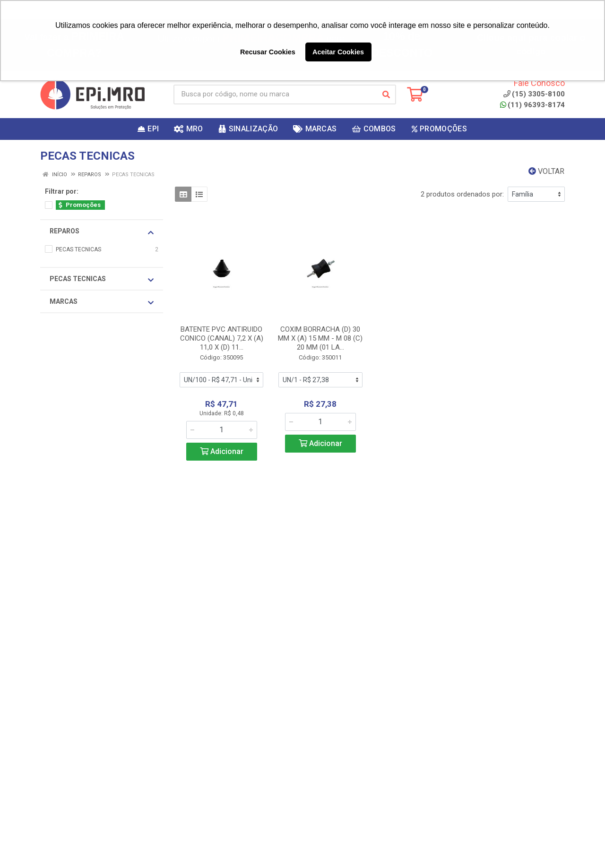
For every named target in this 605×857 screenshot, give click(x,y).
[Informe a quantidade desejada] (221, 430)
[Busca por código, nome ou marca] (275, 94)
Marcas (102, 302)
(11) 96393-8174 (532, 105)
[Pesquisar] (386, 94)
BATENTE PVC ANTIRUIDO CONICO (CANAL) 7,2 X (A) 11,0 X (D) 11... (221, 338)
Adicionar (221, 451)
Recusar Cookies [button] (267, 52)
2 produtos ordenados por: (462, 194)
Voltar (546, 171)
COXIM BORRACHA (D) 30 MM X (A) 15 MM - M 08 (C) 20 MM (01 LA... (320, 338)
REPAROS (102, 231)
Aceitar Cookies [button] (338, 52)
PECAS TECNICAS (102, 279)
